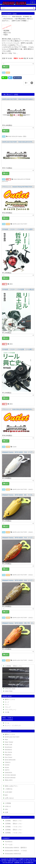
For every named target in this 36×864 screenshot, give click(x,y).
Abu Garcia (7, 752)
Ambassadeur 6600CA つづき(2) (15, 850)
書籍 (10, 284)
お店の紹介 (7, 792)
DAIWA (6, 765)
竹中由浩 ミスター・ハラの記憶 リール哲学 (17, 229)
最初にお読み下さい (10, 786)
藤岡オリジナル (9, 699)
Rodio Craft (7, 744)
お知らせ (7, 806)
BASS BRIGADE (9, 760)
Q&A (5, 795)
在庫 (8, 179)
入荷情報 (7, 803)
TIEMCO (6, 762)
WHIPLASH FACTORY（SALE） (22, 489)
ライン (6, 704)
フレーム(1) (7, 844)
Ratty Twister (8, 742)
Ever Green (7, 757)
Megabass (7, 754)
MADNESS (7, 749)
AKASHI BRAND (9, 777)
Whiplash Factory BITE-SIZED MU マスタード (18, 495)
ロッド (6, 702)
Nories (6, 767)
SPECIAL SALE (9, 688)
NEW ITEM (7, 691)
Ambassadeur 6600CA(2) (12, 853)
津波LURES (7, 780)
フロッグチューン (9, 709)
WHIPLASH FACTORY (18, 224)
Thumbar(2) (7, 841)
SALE (7, 72)
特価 (4, 72)
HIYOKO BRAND (9, 775)
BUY (5, 67)
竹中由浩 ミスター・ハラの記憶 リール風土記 (18, 289)
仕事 (5, 812)
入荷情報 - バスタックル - (12, 826)
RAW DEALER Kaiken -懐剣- (16, 136)
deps (5, 739)
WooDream (7, 747)
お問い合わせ (8, 798)
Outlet (15, 13)
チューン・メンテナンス (12, 725)
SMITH (6, 770)
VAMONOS (7, 772)
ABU (5, 809)
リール (6, 723)
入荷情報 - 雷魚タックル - (13, 666)
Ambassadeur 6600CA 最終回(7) (15, 847)
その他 (6, 712)
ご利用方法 (7, 789)
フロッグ (7, 707)
